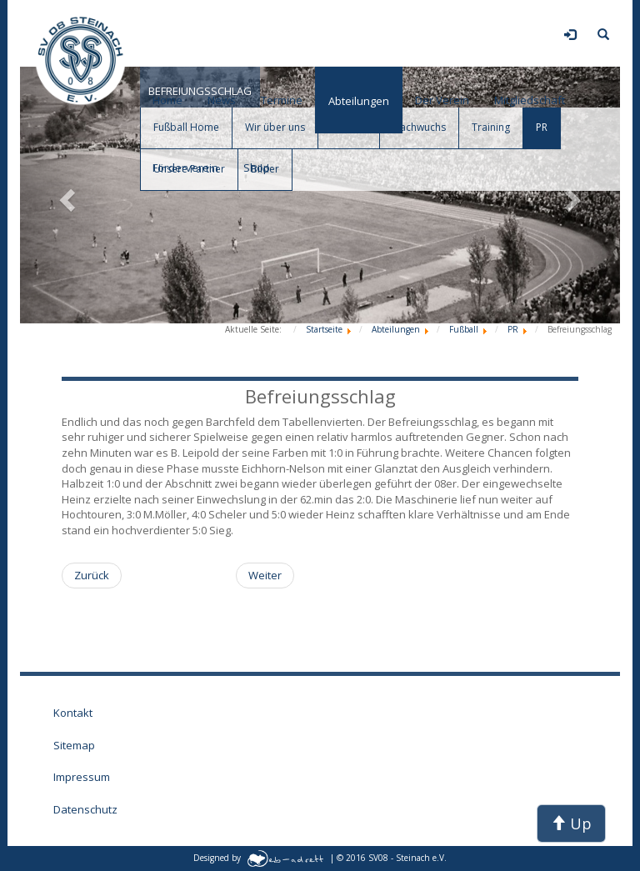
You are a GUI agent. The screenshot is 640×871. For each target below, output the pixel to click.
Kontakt (72, 712)
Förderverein (185, 167)
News (222, 100)
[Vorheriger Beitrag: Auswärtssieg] (92, 575)
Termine (281, 100)
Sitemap (74, 745)
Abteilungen (358, 100)
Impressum (81, 776)
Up (571, 823)
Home (167, 100)
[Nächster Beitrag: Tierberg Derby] (265, 575)
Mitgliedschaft (529, 100)
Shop (256, 167)
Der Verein (442, 100)
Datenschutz (85, 809)
